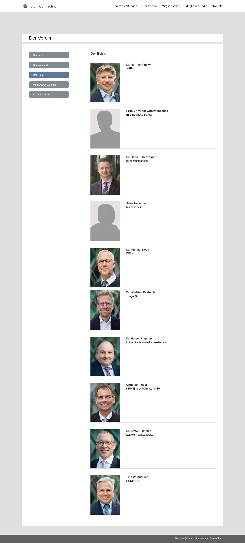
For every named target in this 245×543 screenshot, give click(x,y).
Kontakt (190, 538)
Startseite (179, 538)
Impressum (202, 538)
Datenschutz (216, 538)
